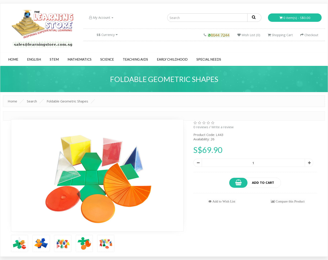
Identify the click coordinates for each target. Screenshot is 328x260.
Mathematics (80, 59)
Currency (107, 34)
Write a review (222, 127)
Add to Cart (252, 183)
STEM (54, 59)
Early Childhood (172, 59)
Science (107, 59)
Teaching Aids (135, 59)
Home (13, 59)
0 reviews (200, 127)
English (34, 59)
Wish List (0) (248, 35)
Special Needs (208, 59)
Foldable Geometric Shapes (67, 101)
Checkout (309, 35)
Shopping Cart (280, 35)
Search (32, 101)
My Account (101, 17)
